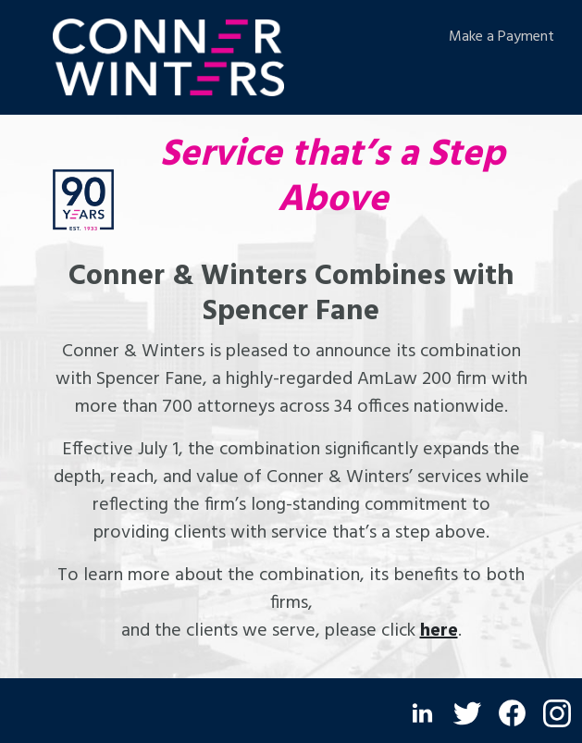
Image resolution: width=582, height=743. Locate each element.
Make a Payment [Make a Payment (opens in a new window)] (501, 37)
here (439, 631)
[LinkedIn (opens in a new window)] (422, 713)
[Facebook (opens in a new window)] (512, 713)
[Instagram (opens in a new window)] (557, 713)
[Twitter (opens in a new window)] (467, 713)
